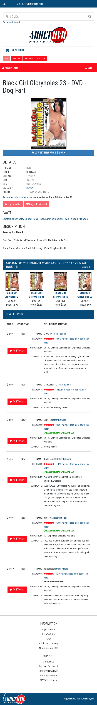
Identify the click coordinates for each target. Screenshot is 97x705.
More (86, 267)
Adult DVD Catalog (48, 643)
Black (29, 187)
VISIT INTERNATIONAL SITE (30, 4)
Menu (89, 68)
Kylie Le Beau (71, 218)
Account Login (10, 68)
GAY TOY (41, 58)
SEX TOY (29, 58)
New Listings (14, 314)
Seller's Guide (48, 634)
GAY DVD (17, 58)
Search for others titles (14, 197)
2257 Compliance (48, 680)
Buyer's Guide (48, 629)
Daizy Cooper (25, 218)
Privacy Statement (49, 675)
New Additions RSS (48, 648)
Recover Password (48, 666)
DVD (6, 58)
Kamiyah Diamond (54, 218)
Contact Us (48, 661)
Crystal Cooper (10, 218)
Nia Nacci (83, 218)
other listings (60, 333)
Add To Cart (17, 350)
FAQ (48, 638)
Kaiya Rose (38, 218)
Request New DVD (48, 670)
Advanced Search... (12, 22)
